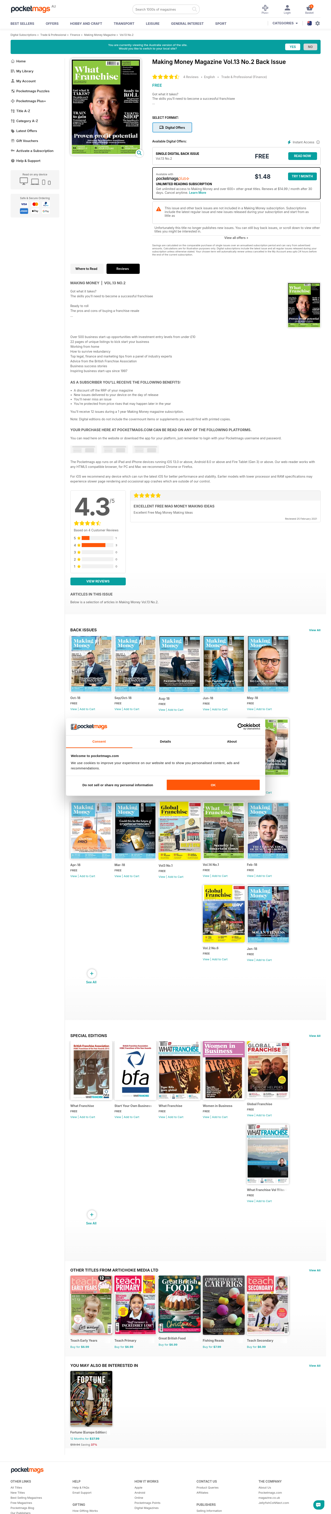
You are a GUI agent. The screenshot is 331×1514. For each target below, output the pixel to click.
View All (315, 630)
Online (139, 1511)
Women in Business (221, 1114)
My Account (23, 81)
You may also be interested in (104, 1377)
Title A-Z (20, 111)
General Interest (187, 23)
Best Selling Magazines (26, 1511)
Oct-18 (75, 699)
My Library (22, 71)
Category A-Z (24, 121)
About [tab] (232, 741)
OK (213, 785)
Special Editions (88, 1042)
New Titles (18, 1506)
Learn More (197, 192)
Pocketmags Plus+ (28, 101)
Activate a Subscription (32, 151)
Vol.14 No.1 (215, 870)
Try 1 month (302, 176)
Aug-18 (166, 700)
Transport (124, 23)
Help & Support (26, 161)
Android (140, 1506)
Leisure (153, 23)
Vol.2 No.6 (214, 955)
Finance (75, 35)
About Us (265, 1501)
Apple (139, 1501)
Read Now (302, 156)
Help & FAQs (81, 1501)
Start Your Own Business (134, 1114)
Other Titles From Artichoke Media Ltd (114, 1280)
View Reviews (98, 581)
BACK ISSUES (83, 630)
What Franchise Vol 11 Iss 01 (272, 1200)
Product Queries (208, 1501)
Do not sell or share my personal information (117, 785)
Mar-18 (121, 870)
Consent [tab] (99, 741)
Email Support (82, 1506)
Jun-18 (212, 700)
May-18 (257, 699)
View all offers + (236, 238)
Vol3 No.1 (168, 870)
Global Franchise (264, 1112)
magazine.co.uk (269, 1511)
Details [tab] (165, 741)
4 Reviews (191, 77)
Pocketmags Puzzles (30, 91)
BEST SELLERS (22, 23)
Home (18, 61)
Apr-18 (75, 870)
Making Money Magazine (100, 35)
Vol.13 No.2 (127, 35)
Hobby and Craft (86, 23)
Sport (220, 23)
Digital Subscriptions (24, 35)
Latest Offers (24, 131)
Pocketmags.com (270, 1506)
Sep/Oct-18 (124, 699)
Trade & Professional (53, 35)
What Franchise (82, 1114)
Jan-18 (257, 955)
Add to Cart (87, 711)
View (73, 711)
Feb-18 (257, 870)
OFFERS (52, 23)
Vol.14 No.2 (260, 784)
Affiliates (202, 1506)
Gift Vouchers (24, 141)
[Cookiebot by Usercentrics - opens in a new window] (240, 726)
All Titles (16, 1501)
